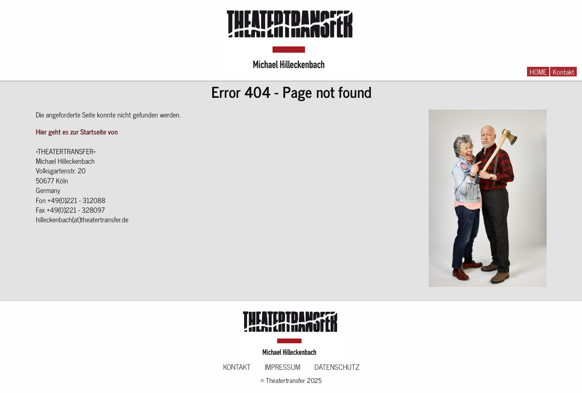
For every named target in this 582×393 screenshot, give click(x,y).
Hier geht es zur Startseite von (77, 131)
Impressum (282, 367)
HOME (538, 71)
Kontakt (563, 71)
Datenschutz (336, 367)
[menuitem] (538, 71)
